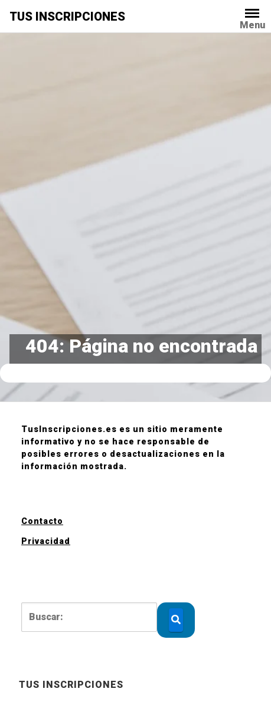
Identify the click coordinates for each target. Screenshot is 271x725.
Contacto (42, 521)
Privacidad (45, 541)
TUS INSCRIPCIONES (67, 16)
